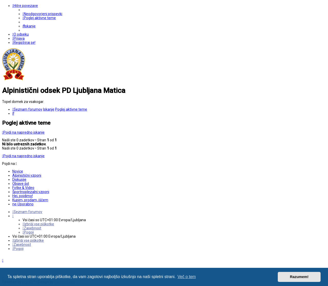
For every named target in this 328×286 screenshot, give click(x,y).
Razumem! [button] (299, 277)
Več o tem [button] (187, 276)
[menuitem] (42, 14)
